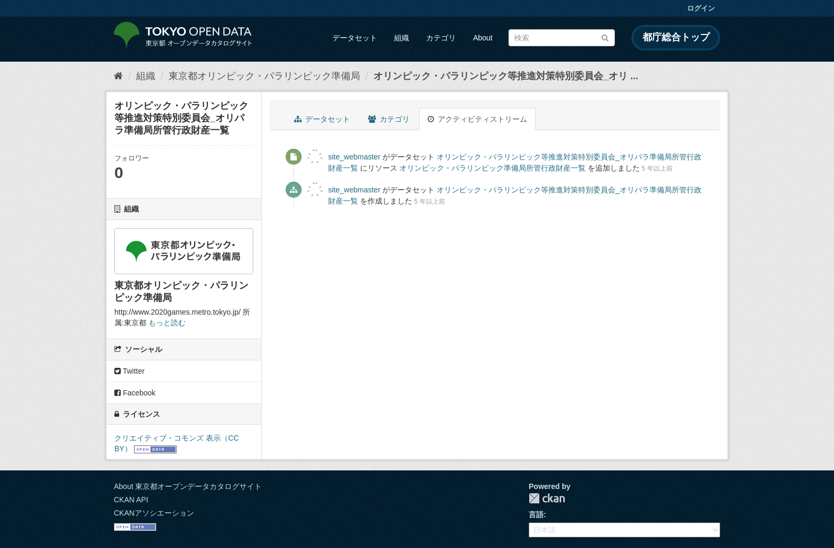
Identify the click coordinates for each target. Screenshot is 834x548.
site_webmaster (354, 157)
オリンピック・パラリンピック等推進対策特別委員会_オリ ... (505, 76)
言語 (536, 514)
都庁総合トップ (676, 37)
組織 (401, 37)
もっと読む (167, 322)
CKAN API (131, 499)
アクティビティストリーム (477, 119)
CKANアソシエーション (154, 513)
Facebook (134, 393)
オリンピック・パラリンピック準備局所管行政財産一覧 (492, 168)
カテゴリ (441, 37)
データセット (354, 37)
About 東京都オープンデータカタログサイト (188, 486)
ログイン (701, 8)
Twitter (129, 371)
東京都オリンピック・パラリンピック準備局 (264, 76)
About (483, 37)
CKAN (547, 498)
